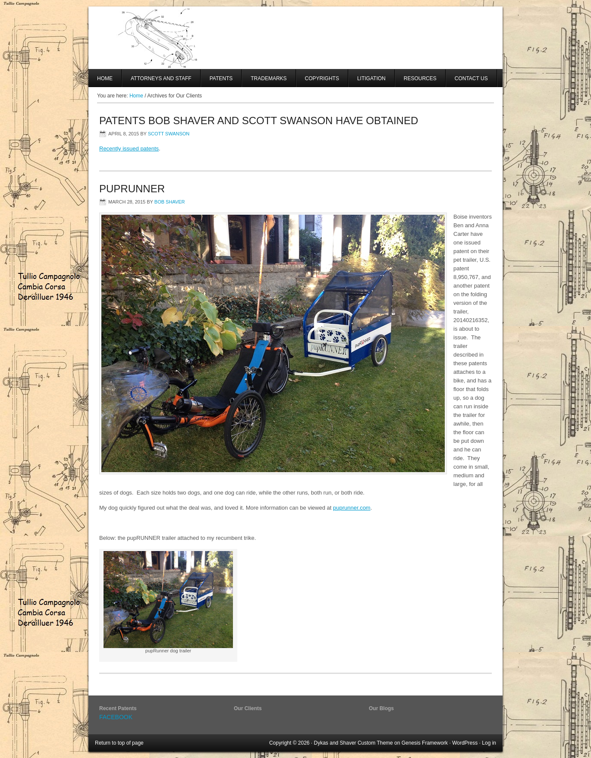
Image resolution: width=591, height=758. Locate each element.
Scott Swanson (169, 133)
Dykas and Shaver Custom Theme (353, 743)
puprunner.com (352, 507)
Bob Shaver (169, 201)
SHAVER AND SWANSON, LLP (295, 37)
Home (105, 78)
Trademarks (268, 78)
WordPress (465, 743)
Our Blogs (381, 708)
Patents (221, 78)
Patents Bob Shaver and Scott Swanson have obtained (258, 120)
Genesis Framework (425, 743)
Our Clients (248, 708)
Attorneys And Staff (157, 81)
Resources (420, 78)
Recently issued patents (129, 148)
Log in (489, 743)
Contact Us (471, 78)
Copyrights (322, 78)
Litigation (371, 78)
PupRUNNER (132, 188)
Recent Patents (118, 708)
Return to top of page (119, 743)
